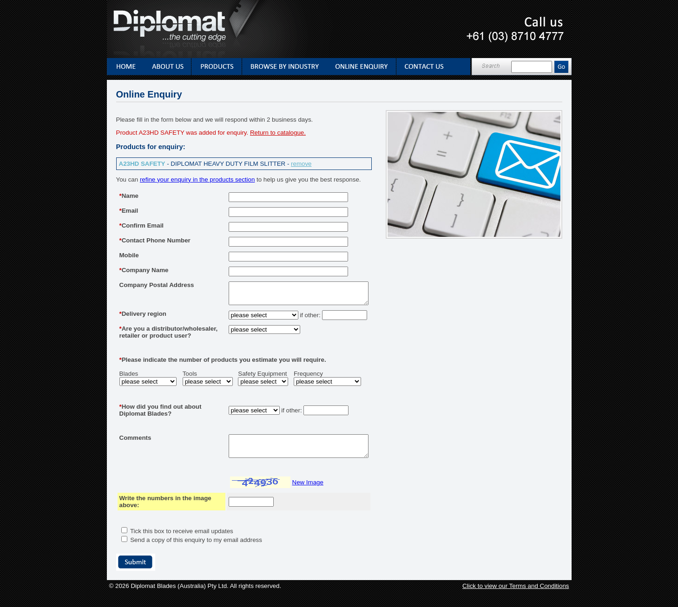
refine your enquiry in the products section (197, 179)
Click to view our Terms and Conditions (515, 601)
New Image (291, 497)
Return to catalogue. (278, 132)
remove (301, 163)
